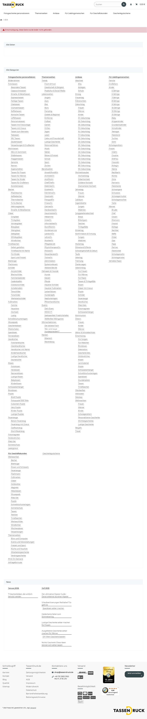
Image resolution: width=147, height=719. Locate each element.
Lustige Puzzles (17, 414)
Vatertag (78, 257)
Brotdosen (12, 390)
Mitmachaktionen (49, 322)
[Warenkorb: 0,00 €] (140, 4)
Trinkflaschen (13, 244)
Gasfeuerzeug (16, 428)
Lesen (47, 135)
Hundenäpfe (50, 295)
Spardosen (12, 332)
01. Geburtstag (84, 118)
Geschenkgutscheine (51, 453)
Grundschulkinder (119, 125)
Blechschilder (16, 275)
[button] (131, 4)
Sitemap (6, 687)
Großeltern (113, 84)
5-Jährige (115, 91)
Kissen (10, 363)
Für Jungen (83, 339)
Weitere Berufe (51, 268)
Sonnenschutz (14, 445)
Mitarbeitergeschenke (20, 552)
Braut (80, 217)
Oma (114, 179)
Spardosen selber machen (53, 608)
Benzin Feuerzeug (18, 421)
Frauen (81, 108)
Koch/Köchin (50, 227)
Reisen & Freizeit (51, 155)
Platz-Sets (82, 305)
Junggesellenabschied (84, 213)
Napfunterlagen (51, 298)
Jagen (47, 132)
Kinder (81, 115)
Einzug (78, 94)
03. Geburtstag (84, 125)
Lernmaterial (83, 363)
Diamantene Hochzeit (87, 186)
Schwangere (117, 189)
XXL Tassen (15, 138)
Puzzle (10, 394)
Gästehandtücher (18, 346)
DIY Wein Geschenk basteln (54, 637)
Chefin (114, 152)
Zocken (48, 166)
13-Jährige (116, 115)
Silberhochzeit (84, 179)
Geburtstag (80, 104)
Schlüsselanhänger (16, 387)
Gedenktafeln (16, 281)
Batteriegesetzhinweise (35, 697)
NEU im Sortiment (18, 152)
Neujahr (78, 428)
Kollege (115, 227)
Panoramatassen (18, 121)
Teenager (115, 132)
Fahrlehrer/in (50, 193)
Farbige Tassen (17, 101)
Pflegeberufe (50, 244)
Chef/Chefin (49, 183)
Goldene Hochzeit (85, 183)
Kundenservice (51, 230)
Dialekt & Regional (52, 115)
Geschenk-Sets (84, 353)
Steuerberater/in (51, 254)
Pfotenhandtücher (52, 302)
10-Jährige (116, 108)
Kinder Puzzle (16, 411)
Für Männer (83, 275)
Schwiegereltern (85, 414)
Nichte (114, 176)
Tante (114, 203)
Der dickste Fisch (52, 326)
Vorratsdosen (13, 336)
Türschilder (15, 295)
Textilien (81, 223)
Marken (45, 335)
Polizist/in (49, 251)
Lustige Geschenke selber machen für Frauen (56, 623)
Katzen (47, 278)
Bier (46, 104)
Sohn (114, 142)
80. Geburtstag (84, 166)
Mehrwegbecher (17, 206)
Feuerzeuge (13, 417)
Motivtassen (13, 149)
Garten (47, 125)
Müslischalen (13, 329)
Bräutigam (82, 220)
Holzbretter (15, 484)
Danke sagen (80, 264)
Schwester (116, 193)
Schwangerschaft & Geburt (86, 251)
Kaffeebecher (16, 196)
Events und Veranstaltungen (22, 542)
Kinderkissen (16, 383)
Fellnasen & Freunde (50, 271)
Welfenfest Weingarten (54, 319)
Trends (44, 80)
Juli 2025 (45, 588)
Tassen (81, 383)
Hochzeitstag (83, 176)
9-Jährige (115, 104)
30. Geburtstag (84, 149)
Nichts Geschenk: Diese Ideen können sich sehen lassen (54, 644)
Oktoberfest (80, 390)
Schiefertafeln (16, 288)
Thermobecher (17, 200)
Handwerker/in (51, 210)
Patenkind (116, 135)
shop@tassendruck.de (63, 672)
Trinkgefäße (83, 227)
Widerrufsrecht (32, 687)
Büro (47, 108)
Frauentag (79, 97)
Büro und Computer (19, 539)
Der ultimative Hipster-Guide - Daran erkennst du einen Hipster (55, 595)
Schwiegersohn (118, 254)
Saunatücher (16, 360)
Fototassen (12, 84)
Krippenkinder (117, 121)
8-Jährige (115, 101)
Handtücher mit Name (20, 349)
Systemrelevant (51, 264)
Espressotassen (17, 97)
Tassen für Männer (18, 176)
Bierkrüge (12, 261)
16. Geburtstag (84, 132)
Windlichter (16, 240)
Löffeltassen (16, 118)
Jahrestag (79, 189)
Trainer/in (48, 257)
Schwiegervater (118, 257)
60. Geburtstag (84, 159)
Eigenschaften (17, 169)
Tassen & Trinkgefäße (86, 281)
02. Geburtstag (84, 121)
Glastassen (15, 104)
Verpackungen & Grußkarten (22, 145)
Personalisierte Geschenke (89, 417)
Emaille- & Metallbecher (20, 210)
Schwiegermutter (119, 196)
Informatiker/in (51, 223)
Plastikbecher (16, 193)
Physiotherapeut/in (52, 247)
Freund (115, 223)
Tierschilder (16, 292)
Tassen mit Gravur (18, 128)
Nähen (47, 152)
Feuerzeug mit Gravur (20, 424)
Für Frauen (82, 271)
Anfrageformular (15, 562)
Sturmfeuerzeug (18, 431)
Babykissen (15, 380)
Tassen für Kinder (18, 179)
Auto (47, 101)
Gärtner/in (49, 206)
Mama (114, 169)
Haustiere (15, 309)
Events (44, 305)
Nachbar (115, 230)
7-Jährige (115, 97)
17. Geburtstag (84, 135)
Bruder (114, 210)
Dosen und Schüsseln (20, 467)
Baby (114, 118)
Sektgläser (15, 234)
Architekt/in (49, 176)
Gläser (10, 213)
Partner (115, 247)
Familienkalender (18, 278)
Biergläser (15, 227)
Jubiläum (79, 200)
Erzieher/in (49, 189)
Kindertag (79, 230)
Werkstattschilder (18, 298)
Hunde (47, 275)
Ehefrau (115, 159)
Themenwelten (14, 535)
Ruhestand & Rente (83, 247)
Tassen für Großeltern (20, 183)
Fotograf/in (49, 200)
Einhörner (49, 118)
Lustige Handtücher (19, 356)
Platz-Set (12, 441)
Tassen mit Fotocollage (20, 125)
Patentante (116, 186)
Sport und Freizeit (18, 257)
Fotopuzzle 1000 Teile (19, 400)
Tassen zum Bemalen (20, 132)
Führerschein (80, 101)
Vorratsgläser (16, 223)
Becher (11, 189)
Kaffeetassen (16, 111)
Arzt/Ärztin (49, 179)
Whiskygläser (16, 237)
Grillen (47, 128)
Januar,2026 (13, 588)
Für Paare (82, 278)
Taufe (77, 254)
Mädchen (82, 210)
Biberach (48, 338)
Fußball (48, 121)
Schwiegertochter (119, 200)
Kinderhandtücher (18, 353)
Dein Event (49, 309)
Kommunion (80, 315)
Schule (47, 159)
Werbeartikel (13, 457)
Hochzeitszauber (82, 172)
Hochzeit (14, 312)
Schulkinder (116, 128)
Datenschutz (31, 690)
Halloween (79, 394)
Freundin (115, 162)
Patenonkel (116, 251)
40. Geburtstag (84, 152)
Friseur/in (48, 203)
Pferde (47, 281)
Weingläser (15, 230)
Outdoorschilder (18, 285)
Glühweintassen (17, 108)
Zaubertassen (16, 142)
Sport (47, 162)
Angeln (47, 97)
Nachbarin (116, 172)
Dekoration (82, 349)
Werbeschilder (17, 521)
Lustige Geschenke (52, 142)
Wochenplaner (17, 528)
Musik (47, 149)
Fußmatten (12, 302)
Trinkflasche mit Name (20, 251)
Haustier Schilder (52, 285)
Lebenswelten (47, 94)
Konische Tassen (18, 115)
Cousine (115, 155)
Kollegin (115, 166)
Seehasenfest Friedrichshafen (57, 315)
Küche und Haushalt (19, 549)
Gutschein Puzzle (18, 404)
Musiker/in (49, 240)
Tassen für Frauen (18, 172)
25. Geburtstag (84, 145)
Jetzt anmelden (135, 674)
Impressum (30, 683)
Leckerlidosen (50, 292)
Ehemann (116, 220)
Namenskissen (17, 373)
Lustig (13, 315)
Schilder (11, 268)
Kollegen (81, 87)
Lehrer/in (48, 237)
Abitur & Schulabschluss (85, 332)
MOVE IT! (48, 312)
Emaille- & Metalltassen (20, 94)
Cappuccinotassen (18, 91)
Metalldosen (16, 491)
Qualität (6, 683)
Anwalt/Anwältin (51, 172)
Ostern (78, 319)
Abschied (79, 80)
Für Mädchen (83, 343)
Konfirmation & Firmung (85, 234)
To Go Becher (16, 203)
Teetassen (15, 135)
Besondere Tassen (18, 87)
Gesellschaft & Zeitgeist (54, 87)
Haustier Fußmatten (53, 288)
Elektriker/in (49, 186)
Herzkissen (15, 370)
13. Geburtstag (84, 128)
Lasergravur (13, 448)
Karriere (6, 672)
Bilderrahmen (14, 80)
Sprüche (14, 162)
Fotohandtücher (17, 343)
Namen (14, 166)
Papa (114, 244)
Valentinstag (80, 268)
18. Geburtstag (84, 138)
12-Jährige (116, 111)
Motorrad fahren (51, 145)
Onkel (114, 237)
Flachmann (12, 264)
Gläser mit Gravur (85, 288)
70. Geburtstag (84, 162)
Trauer (78, 431)
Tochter (115, 138)
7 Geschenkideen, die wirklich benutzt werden (20, 595)
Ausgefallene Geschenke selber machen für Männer (54, 632)
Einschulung (80, 336)
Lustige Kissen (17, 377)
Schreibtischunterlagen (17, 319)
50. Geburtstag (84, 155)
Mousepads (12, 322)
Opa (113, 240)
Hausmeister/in (51, 213)
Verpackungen (17, 532)
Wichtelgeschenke (85, 421)
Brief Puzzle (16, 397)
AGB (28, 680)
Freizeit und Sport (18, 545)
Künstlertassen (17, 186)
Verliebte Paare (115, 261)
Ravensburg (49, 342)
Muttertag (79, 244)
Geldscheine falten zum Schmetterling (51, 615)
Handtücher (13, 339)
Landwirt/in (49, 234)
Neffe (114, 234)
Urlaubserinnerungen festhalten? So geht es (56, 603)
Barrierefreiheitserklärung (37, 694)
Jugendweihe (80, 203)
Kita (79, 84)
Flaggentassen (17, 159)
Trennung (79, 261)
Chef (113, 213)
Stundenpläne (84, 380)
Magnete (14, 487)
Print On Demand (15, 559)
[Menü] (118, 688)
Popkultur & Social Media (55, 91)
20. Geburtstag (84, 142)
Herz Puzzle (16, 407)
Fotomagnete (14, 435)
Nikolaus (78, 397)
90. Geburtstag (84, 169)
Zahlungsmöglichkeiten (36, 672)
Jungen (81, 206)
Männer (81, 111)
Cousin (114, 217)
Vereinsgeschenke (18, 556)
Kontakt (6, 676)
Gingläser (15, 217)
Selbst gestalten (17, 247)
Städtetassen (16, 155)
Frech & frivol (50, 84)
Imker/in (48, 220)
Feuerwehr (49, 196)
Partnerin (115, 183)
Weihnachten (80, 400)
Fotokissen (15, 366)
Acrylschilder (16, 271)
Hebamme (49, 217)
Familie (14, 305)
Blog (5, 680)
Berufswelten (47, 169)
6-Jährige (115, 94)
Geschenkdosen (14, 326)
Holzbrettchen (14, 438)
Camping (48, 111)
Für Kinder (15, 254)
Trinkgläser (15, 220)
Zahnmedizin (50, 261)
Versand (29, 676)
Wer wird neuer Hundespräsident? (52, 330)
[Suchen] (108, 4)
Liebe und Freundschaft (54, 138)
